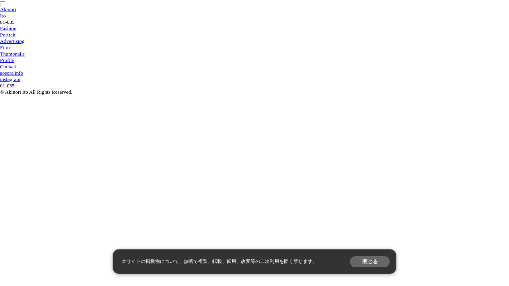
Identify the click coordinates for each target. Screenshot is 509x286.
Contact (8, 67)
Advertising (12, 41)
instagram (10, 79)
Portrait (8, 35)
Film (5, 47)
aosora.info (11, 73)
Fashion (8, 28)
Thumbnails (12, 54)
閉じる (370, 262)
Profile (7, 60)
